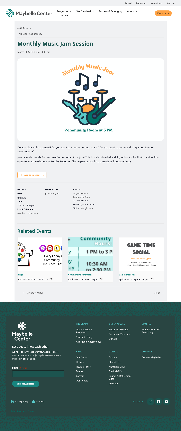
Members (141, 3)
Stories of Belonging (111, 11)
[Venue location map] (116, 202)
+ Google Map (86, 208)
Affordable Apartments (88, 341)
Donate (163, 13)
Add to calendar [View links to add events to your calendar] (32, 175)
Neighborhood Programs (84, 331)
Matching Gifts (117, 366)
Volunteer (114, 383)
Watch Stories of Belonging (151, 331)
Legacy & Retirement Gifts (120, 377)
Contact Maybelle (151, 357)
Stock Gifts (114, 362)
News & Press (83, 366)
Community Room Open (80, 274)
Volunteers (156, 3)
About (132, 11)
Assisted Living (84, 337)
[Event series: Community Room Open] (101, 279)
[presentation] (40, 254)
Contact (63, 15)
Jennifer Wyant (52, 193)
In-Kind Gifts (115, 371)
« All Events (24, 28)
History (80, 362)
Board (128, 3)
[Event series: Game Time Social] (152, 279)
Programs (64, 11)
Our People (82, 380)
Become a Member (119, 329)
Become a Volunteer (120, 334)
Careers (171, 3)
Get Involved (85, 11)
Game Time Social (127, 274)
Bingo (20, 274)
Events (79, 371)
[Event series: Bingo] (51, 279)
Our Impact (82, 357)
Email (20, 367)
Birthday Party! (34, 292)
